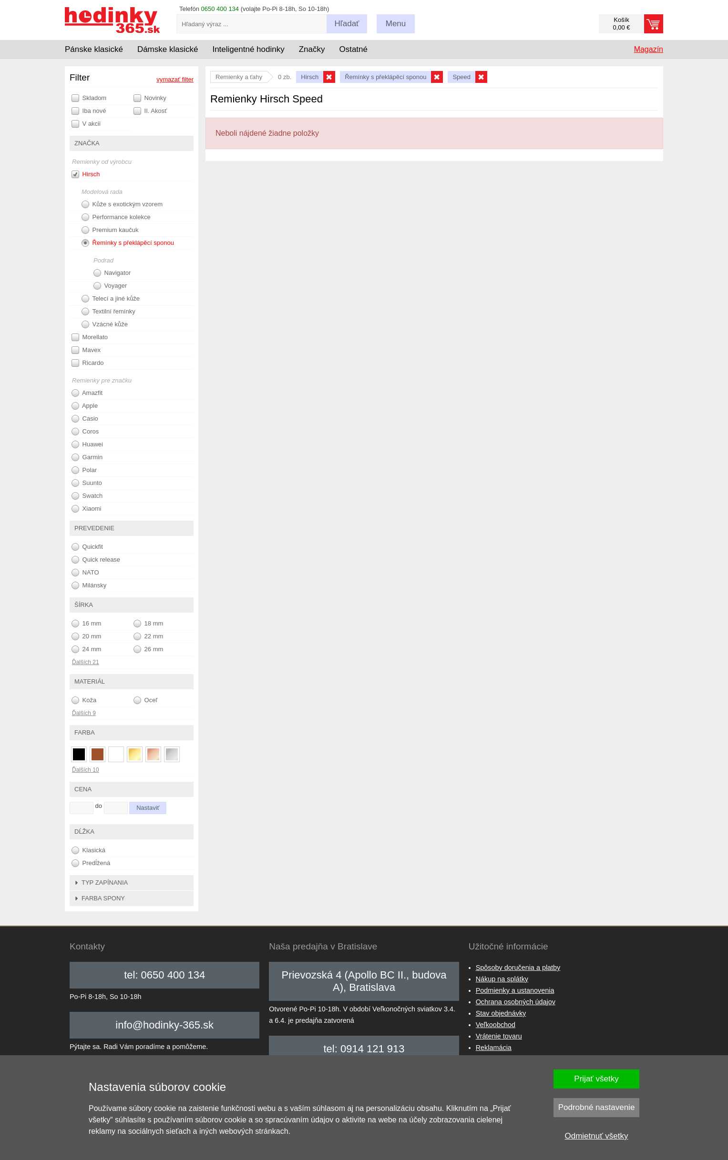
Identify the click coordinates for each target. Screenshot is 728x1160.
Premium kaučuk (110, 230)
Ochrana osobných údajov (515, 1002)
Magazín (648, 49)
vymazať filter (175, 79)
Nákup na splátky (502, 979)
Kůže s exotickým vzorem (122, 204)
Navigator (112, 273)
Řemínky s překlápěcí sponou (128, 243)
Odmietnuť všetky (596, 1135)
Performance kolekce (116, 217)
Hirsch (86, 174)
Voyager (110, 286)
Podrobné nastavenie (596, 1107)
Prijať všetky (596, 1078)
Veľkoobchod (495, 1025)
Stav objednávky (501, 1013)
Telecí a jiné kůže (111, 299)
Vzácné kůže (105, 324)
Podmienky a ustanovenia (515, 990)
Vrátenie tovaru (499, 1036)
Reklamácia (494, 1047)
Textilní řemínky (108, 311)
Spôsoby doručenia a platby (518, 967)
